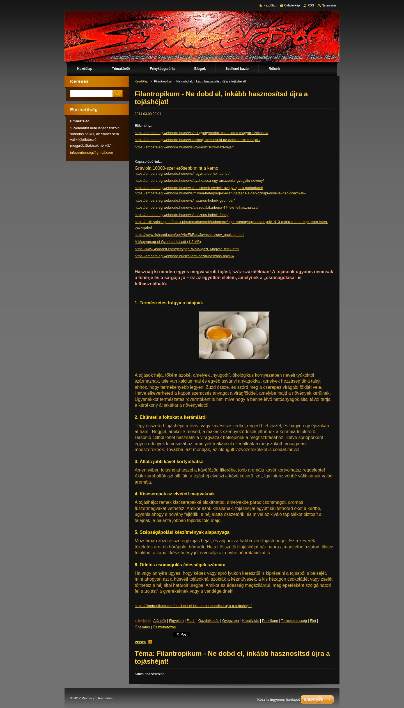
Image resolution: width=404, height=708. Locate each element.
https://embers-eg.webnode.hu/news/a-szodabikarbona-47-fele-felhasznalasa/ (196, 207)
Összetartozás (164, 627)
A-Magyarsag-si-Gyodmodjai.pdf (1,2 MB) (168, 242)
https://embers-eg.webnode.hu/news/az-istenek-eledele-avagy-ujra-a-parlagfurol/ (199, 188)
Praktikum (270, 621)
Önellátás (142, 627)
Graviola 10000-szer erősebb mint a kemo (176, 168)
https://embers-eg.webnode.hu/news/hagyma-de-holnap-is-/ (182, 173)
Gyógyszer (230, 621)
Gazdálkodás (208, 621)
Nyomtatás (329, 5)
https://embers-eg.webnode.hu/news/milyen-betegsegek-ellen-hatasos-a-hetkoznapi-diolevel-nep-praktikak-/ (220, 193)
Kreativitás (250, 621)
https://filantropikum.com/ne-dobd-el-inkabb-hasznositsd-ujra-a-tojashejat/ (193, 606)
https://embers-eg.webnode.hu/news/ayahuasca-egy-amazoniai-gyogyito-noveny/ (199, 180)
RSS (311, 5)
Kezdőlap (141, 81)
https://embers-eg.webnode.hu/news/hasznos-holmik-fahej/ (181, 215)
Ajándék (159, 621)
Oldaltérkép (292, 5)
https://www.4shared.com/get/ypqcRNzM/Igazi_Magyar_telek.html (187, 249)
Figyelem (176, 621)
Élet (313, 621)
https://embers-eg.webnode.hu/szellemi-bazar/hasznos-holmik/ (184, 256)
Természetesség (294, 621)
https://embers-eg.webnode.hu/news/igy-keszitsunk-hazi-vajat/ (184, 147)
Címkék (142, 621)
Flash (191, 621)
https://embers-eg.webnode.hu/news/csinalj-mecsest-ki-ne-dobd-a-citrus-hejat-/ (197, 140)
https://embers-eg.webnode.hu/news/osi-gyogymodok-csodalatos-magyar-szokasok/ (201, 133)
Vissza (140, 642)
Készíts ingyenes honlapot (278, 699)
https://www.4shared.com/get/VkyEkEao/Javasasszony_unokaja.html (189, 235)
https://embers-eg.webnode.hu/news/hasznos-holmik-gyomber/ (185, 200)
